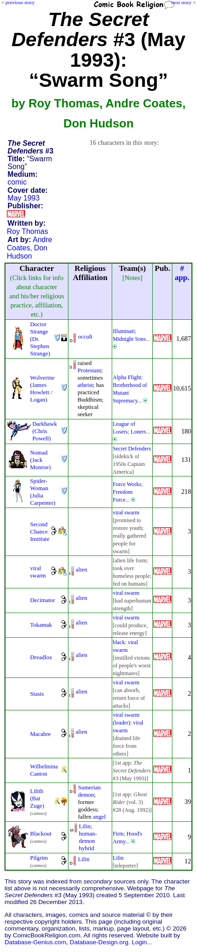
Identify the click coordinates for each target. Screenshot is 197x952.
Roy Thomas (27, 231)
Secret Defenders (132, 448)
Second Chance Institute (39, 531)
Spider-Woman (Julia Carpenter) (42, 491)
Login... (142, 942)
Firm (118, 833)
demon (86, 794)
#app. (182, 273)
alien (81, 569)
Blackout (41, 833)
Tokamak (41, 624)
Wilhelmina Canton (44, 770)
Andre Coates (29, 244)
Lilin (83, 859)
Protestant (89, 370)
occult (85, 336)
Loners (138, 431)
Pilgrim (39, 857)
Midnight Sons (129, 339)
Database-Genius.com (35, 942)
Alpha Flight (127, 377)
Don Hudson (27, 252)
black (119, 642)
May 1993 (24, 198)
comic (17, 182)
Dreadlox (41, 657)
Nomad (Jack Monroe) (40, 460)
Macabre (40, 733)
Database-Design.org (99, 942)
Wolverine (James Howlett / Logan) (42, 388)
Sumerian (89, 787)
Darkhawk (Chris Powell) (44, 431)
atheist (85, 384)
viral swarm (126, 512)
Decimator (42, 600)
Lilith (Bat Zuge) (37, 798)
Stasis (37, 693)
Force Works (127, 484)
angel (99, 816)
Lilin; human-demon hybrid (88, 837)
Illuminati (124, 331)
